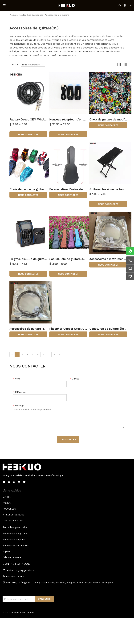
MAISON (7, 497)
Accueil (14, 15)
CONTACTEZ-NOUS (13, 520)
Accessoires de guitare (15, 533)
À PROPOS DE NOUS (13, 514)
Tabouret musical (12, 557)
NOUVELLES (9, 508)
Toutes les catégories (31, 15)
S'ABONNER (44, 599)
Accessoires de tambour (16, 545)
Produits (7, 503)
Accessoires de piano (14, 539)
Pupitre (6, 551)
